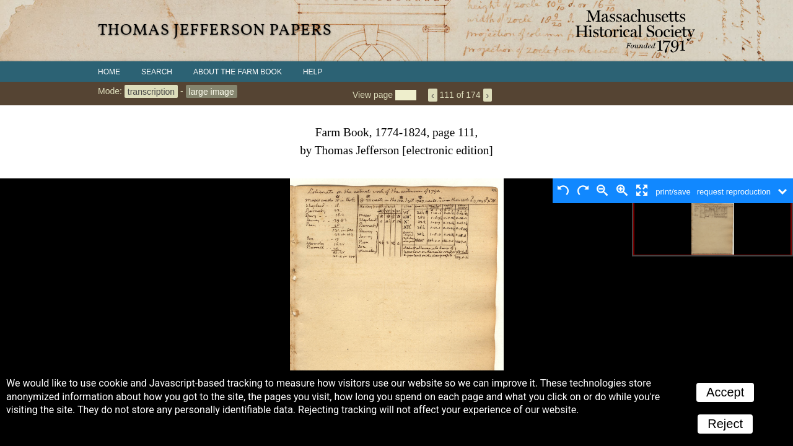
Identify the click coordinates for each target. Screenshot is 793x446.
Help (312, 72)
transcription (151, 91)
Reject (725, 424)
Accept (725, 392)
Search (156, 72)
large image (211, 91)
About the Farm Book (237, 72)
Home (109, 72)
